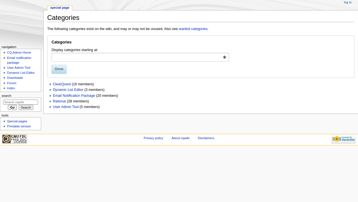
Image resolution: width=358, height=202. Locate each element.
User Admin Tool (66, 107)
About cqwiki (180, 138)
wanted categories (193, 29)
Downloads (15, 77)
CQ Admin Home (19, 52)
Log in (348, 2)
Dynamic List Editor (68, 90)
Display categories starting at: (74, 50)
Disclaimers (206, 138)
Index (11, 88)
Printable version (19, 126)
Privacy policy (153, 138)
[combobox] (140, 57)
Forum (11, 83)
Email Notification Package (74, 96)
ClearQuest (62, 84)
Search (6, 95)
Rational (59, 101)
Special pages (17, 121)
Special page (59, 7)
